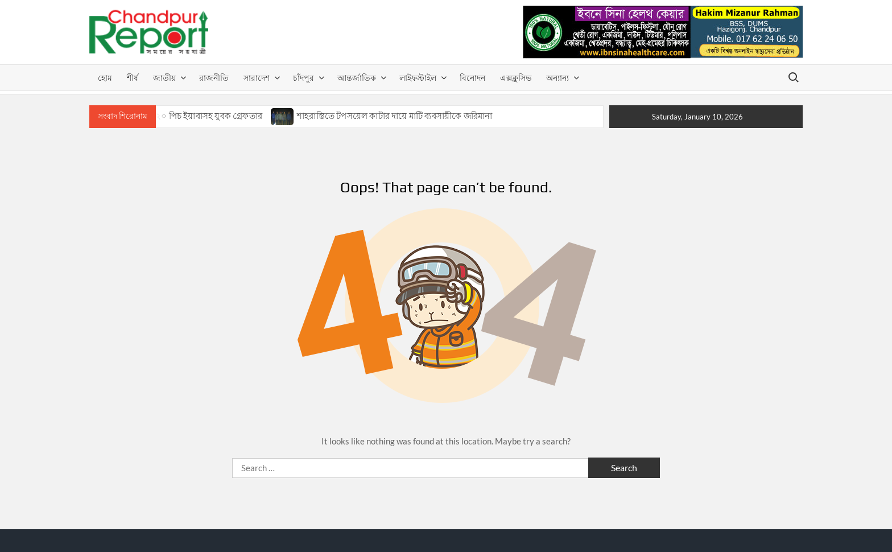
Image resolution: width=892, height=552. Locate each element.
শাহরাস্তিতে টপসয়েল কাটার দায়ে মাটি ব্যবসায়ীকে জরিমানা (394, 116)
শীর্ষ (132, 78)
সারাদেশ (256, 78)
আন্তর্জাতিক (356, 78)
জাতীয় (164, 78)
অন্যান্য (557, 78)
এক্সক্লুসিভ (515, 78)
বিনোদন (472, 78)
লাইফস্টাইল (417, 78)
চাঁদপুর (303, 78)
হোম (105, 78)
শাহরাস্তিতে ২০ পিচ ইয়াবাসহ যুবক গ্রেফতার (189, 116)
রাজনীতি (214, 78)
